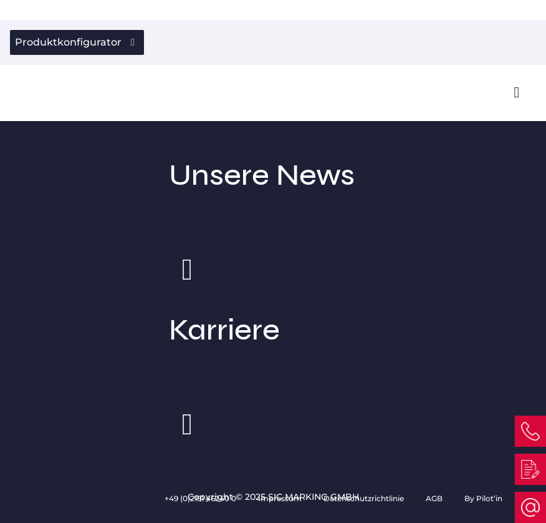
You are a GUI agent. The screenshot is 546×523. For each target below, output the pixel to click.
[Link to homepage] (37, 92)
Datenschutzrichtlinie (364, 498)
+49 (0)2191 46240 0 (201, 498)
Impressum (281, 498)
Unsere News (273, 208)
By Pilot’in (483, 498)
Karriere (273, 362)
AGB (435, 498)
